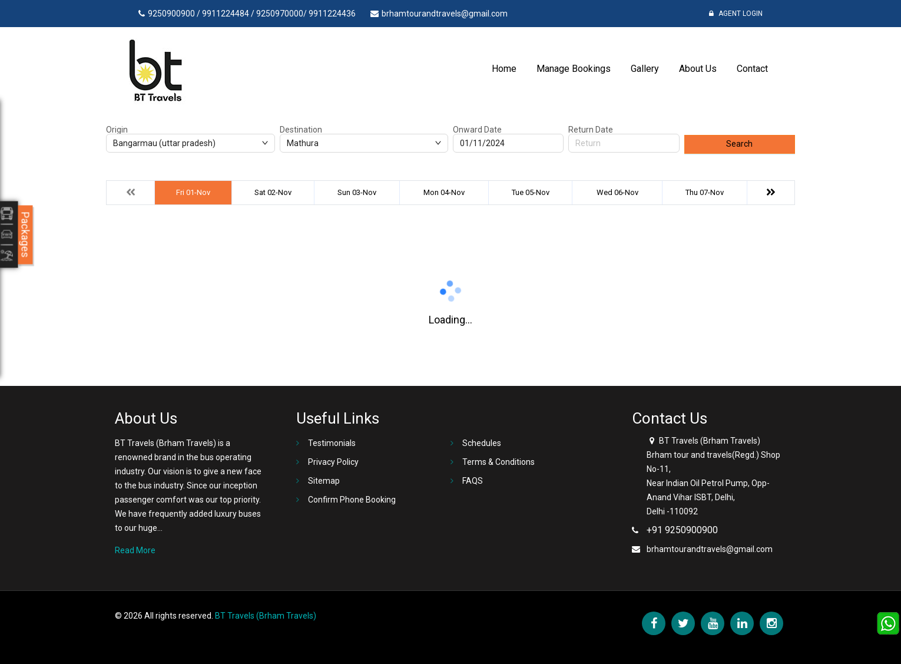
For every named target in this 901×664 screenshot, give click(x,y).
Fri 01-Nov (193, 192)
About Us (698, 68)
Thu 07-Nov (704, 192)
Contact (752, 68)
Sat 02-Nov (273, 192)
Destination (301, 129)
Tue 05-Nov (530, 192)
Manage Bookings (573, 68)
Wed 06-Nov (617, 192)
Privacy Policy (333, 462)
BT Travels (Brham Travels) (265, 615)
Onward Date (477, 129)
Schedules (481, 443)
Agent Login (736, 13)
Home (504, 68)
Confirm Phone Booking (352, 499)
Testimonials (332, 443)
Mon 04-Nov (444, 192)
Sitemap (324, 480)
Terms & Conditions (498, 462)
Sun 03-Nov (356, 192)
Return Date (590, 129)
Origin (117, 129)
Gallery (645, 68)
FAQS (472, 480)
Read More (135, 550)
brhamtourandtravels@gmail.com (710, 549)
